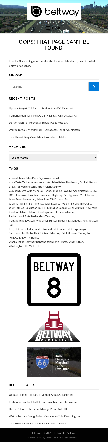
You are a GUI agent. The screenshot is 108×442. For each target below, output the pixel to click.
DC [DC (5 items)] (95, 190)
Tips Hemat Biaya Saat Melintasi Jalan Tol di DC (38, 137)
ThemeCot (51, 437)
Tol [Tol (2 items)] (88, 233)
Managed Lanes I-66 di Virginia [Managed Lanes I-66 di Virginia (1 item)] (65, 207)
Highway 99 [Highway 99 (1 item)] (59, 195)
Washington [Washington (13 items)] (76, 241)
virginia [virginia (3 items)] (33, 237)
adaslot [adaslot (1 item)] (57, 178)
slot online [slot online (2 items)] (60, 229)
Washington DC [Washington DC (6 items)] (18, 246)
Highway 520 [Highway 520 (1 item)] (75, 195)
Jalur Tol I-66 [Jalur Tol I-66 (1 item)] (16, 207)
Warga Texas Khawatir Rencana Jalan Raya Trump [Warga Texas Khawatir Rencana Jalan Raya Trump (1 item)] (38, 241)
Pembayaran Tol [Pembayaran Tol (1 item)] (47, 212)
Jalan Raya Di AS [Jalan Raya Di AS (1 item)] (46, 199)
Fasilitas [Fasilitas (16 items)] (33, 195)
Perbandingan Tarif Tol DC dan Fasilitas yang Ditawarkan (43, 115)
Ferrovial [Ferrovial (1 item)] (44, 195)
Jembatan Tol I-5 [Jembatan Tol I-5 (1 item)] (36, 207)
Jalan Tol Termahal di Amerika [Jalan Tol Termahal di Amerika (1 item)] (26, 203)
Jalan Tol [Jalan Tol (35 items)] (63, 199)
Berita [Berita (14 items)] (93, 182)
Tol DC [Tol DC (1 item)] (13, 237)
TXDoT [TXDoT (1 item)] (23, 237)
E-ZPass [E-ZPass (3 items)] (21, 195)
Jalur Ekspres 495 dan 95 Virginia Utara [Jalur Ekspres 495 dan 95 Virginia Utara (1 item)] (68, 203)
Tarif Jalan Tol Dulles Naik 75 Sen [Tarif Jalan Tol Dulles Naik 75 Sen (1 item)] (28, 233)
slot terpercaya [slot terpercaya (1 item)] (77, 229)
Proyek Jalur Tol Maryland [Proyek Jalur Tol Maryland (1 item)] (24, 229)
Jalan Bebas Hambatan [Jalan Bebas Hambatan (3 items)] (22, 199)
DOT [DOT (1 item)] (12, 195)
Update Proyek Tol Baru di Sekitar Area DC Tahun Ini (41, 108)
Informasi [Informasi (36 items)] (90, 195)
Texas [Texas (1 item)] (81, 233)
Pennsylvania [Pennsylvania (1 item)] (66, 212)
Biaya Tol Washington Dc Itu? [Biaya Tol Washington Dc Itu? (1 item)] (26, 186)
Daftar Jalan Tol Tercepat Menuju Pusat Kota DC (38, 122)
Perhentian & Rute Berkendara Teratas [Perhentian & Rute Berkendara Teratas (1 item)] (31, 216)
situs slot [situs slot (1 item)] (46, 229)
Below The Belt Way (65, 432)
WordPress (74, 437)
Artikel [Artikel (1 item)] (84, 182)
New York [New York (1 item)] (91, 207)
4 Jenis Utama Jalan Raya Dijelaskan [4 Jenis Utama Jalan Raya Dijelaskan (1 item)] (30, 178)
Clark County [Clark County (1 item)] (53, 186)
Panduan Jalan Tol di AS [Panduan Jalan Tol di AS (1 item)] (22, 212)
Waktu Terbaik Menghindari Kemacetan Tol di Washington (44, 129)
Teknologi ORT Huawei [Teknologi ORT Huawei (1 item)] (63, 233)
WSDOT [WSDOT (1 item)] (34, 246)
